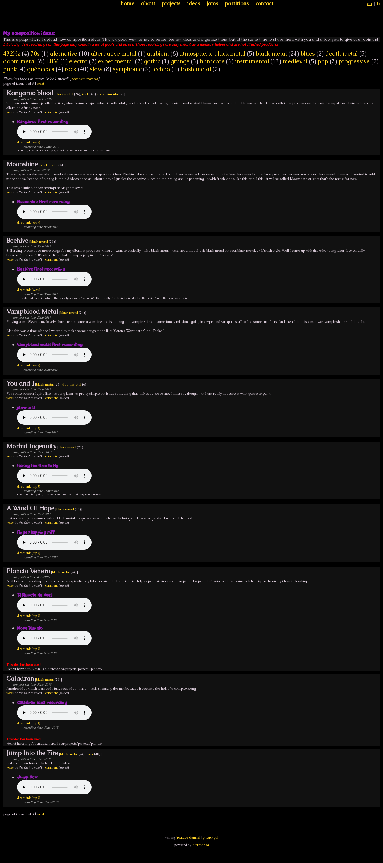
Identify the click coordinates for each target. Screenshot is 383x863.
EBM (52, 61)
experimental (116, 61)
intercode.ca (200, 845)
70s (35, 53)
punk (10, 69)
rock (70, 69)
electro (78, 61)
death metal (341, 53)
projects (171, 3)
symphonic (127, 69)
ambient (158, 53)
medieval (295, 61)
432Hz (11, 53)
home (127, 3)
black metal (271, 53)
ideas (193, 3)
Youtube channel (188, 837)
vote (9, 112)
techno (161, 69)
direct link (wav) (28, 142)
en (369, 3)
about (148, 3)
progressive (354, 61)
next (40, 83)
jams (212, 3)
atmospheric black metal (212, 53)
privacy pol (210, 837)
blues (307, 53)
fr (378, 3)
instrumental (252, 61)
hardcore (212, 61)
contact (264, 3)
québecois (40, 69)
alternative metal (114, 53)
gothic (152, 61)
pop (323, 61)
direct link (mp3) (28, 428)
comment (51, 112)
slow (96, 69)
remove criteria (84, 78)
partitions (237, 3)
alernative (63, 53)
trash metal (195, 69)
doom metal (19, 61)
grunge (180, 61)
